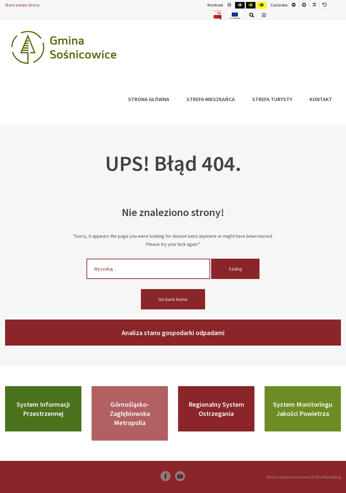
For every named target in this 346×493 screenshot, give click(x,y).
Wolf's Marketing (326, 476)
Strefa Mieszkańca (211, 99)
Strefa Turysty (272, 99)
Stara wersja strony (22, 4)
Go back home (173, 299)
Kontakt (321, 99)
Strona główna (148, 99)
